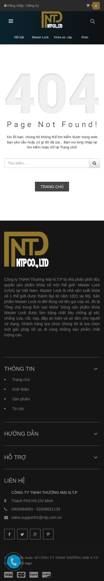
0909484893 (22, 509)
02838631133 (48, 509)
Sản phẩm (21, 399)
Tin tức (18, 408)
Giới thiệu (20, 389)
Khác (85, 37)
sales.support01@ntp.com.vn (36, 517)
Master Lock (40, 37)
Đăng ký (32, 5)
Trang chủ (51, 187)
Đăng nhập (14, 5)
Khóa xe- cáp (63, 37)
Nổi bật (19, 37)
